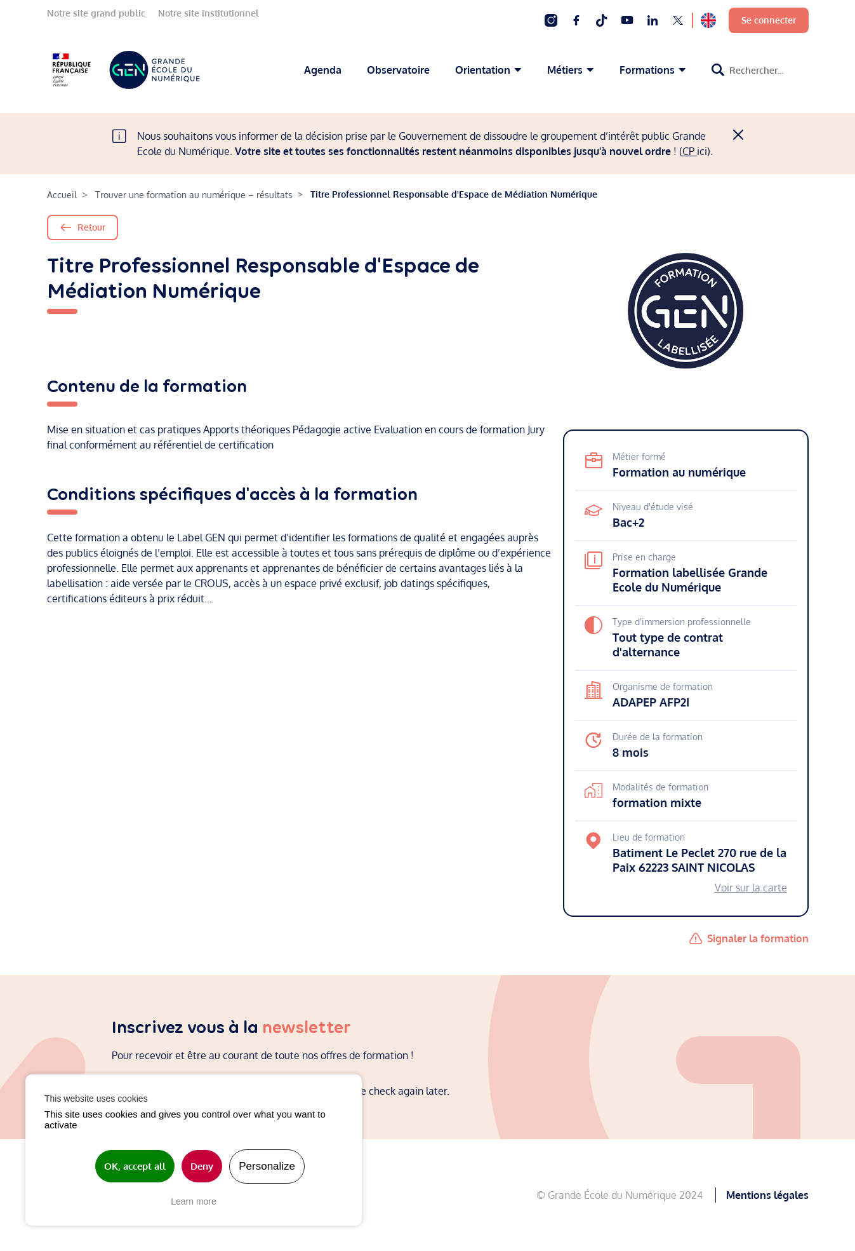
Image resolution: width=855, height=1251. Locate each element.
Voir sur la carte (751, 887)
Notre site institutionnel (208, 13)
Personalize (267, 1166)
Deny (201, 1166)
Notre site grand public (96, 13)
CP (689, 151)
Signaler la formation (758, 938)
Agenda (322, 70)
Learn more (193, 1201)
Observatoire (398, 70)
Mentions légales (767, 1195)
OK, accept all (135, 1166)
